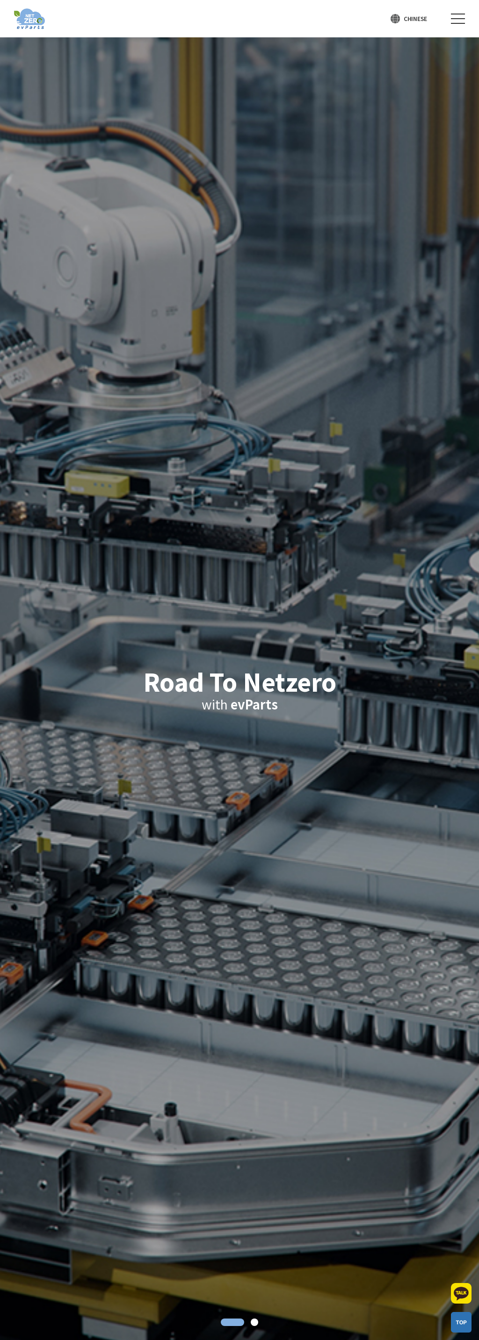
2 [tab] (254, 1322)
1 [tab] (232, 1322)
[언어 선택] (409, 18)
